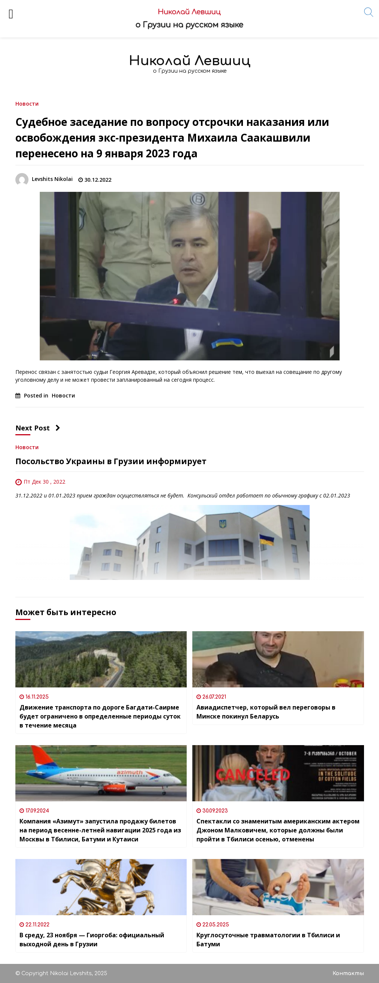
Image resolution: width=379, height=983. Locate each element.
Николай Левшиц (189, 61)
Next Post (37, 427)
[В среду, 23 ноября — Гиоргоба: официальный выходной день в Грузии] (101, 887)
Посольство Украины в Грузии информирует (111, 461)
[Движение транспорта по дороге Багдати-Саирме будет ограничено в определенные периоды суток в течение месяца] (101, 659)
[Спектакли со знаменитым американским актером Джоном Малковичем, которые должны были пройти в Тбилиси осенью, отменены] (278, 773)
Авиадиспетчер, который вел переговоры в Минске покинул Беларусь (266, 711)
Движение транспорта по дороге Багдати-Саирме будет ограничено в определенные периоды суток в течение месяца (100, 716)
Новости (27, 103)
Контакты (348, 973)
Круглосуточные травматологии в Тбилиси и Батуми (268, 939)
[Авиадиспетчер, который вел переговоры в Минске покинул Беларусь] (278, 659)
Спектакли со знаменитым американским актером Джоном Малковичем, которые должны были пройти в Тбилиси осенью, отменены (278, 830)
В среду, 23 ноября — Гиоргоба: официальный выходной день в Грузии (91, 939)
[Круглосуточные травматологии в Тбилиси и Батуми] (278, 887)
